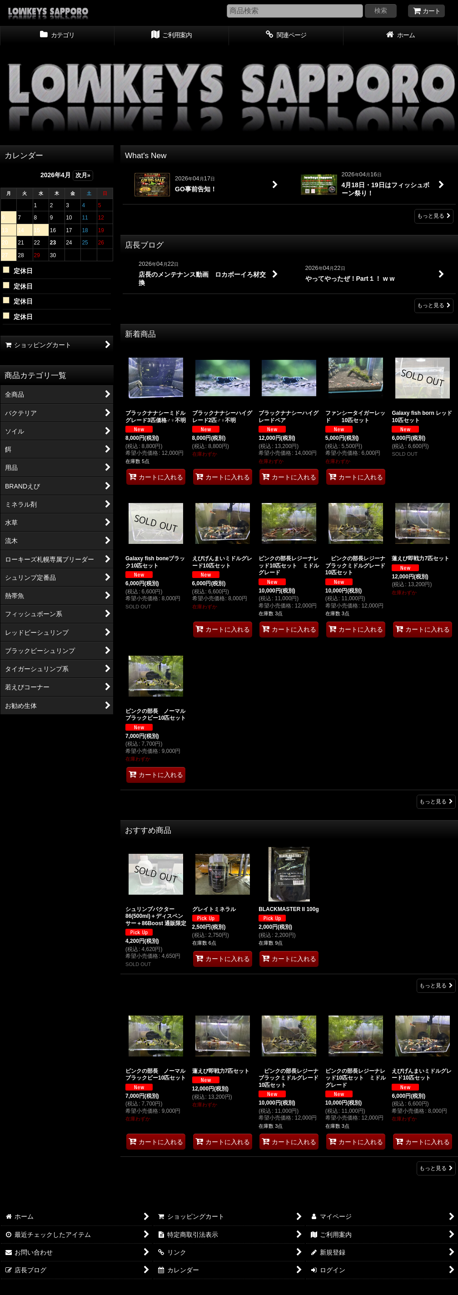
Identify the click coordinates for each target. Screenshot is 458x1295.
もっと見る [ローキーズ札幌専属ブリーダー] (436, 1168)
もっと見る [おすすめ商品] (436, 985)
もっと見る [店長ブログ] (434, 305)
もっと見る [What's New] (434, 216)
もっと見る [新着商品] (436, 801)
